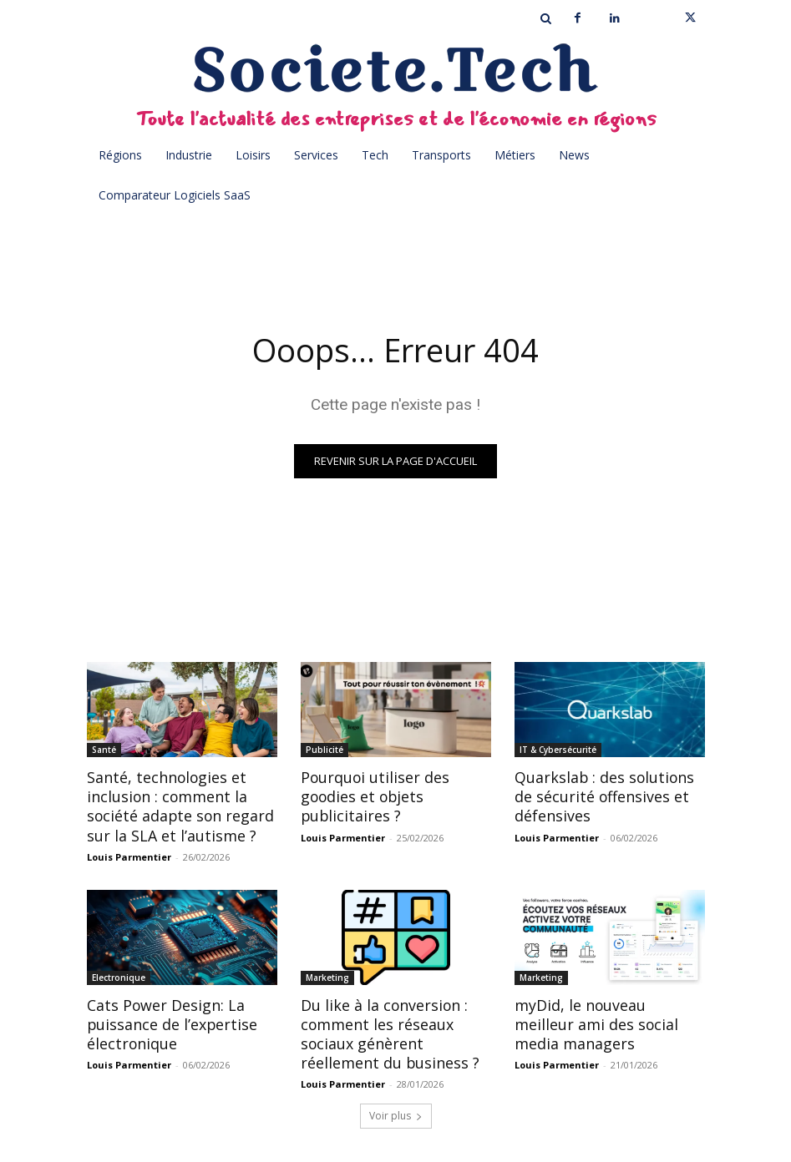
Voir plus (396, 1109)
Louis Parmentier (129, 853)
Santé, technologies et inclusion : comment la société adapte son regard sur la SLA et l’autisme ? (173, 804)
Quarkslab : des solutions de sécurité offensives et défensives (608, 795)
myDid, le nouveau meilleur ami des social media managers (606, 1020)
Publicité (324, 749)
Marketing (327, 974)
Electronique (118, 974)
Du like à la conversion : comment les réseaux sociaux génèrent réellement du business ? (394, 1029)
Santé (104, 749)
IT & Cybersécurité (558, 749)
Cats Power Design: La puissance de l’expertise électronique (166, 1020)
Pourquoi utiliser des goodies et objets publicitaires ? (370, 795)
